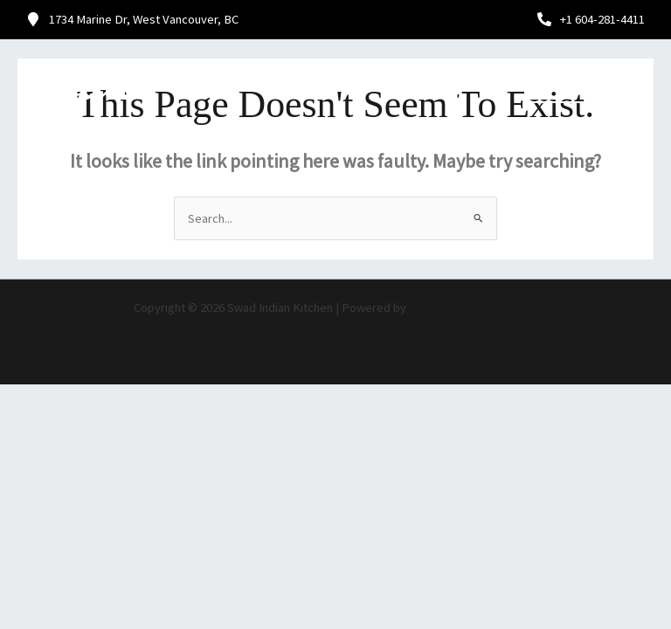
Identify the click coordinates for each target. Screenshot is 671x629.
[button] (449, 85)
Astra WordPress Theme (473, 307)
